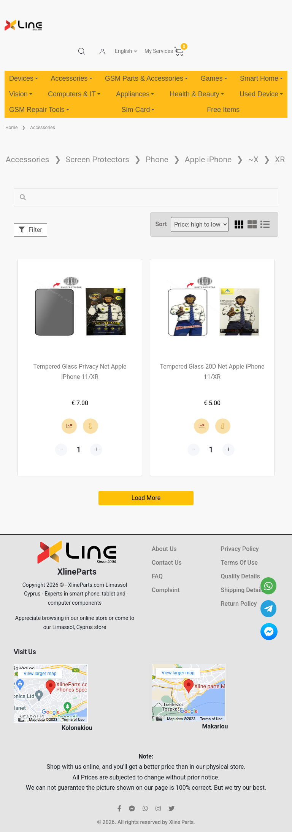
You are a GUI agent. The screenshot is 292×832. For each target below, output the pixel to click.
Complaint (165, 590)
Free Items (223, 109)
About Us (164, 549)
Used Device (261, 94)
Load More (146, 497)
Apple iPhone (208, 159)
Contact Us (167, 562)
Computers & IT (74, 94)
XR (280, 159)
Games (213, 78)
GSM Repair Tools (39, 109)
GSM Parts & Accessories (146, 78)
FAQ (157, 576)
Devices (23, 78)
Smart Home (261, 78)
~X (253, 159)
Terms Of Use (239, 562)
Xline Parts (181, 822)
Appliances (135, 94)
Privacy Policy (240, 549)
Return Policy (239, 603)
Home (11, 127)
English (123, 51)
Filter (30, 229)
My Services (158, 51)
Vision (20, 94)
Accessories (71, 78)
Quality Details (240, 576)
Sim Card (137, 109)
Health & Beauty (197, 94)
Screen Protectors (97, 159)
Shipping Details (243, 590)
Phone (157, 159)
